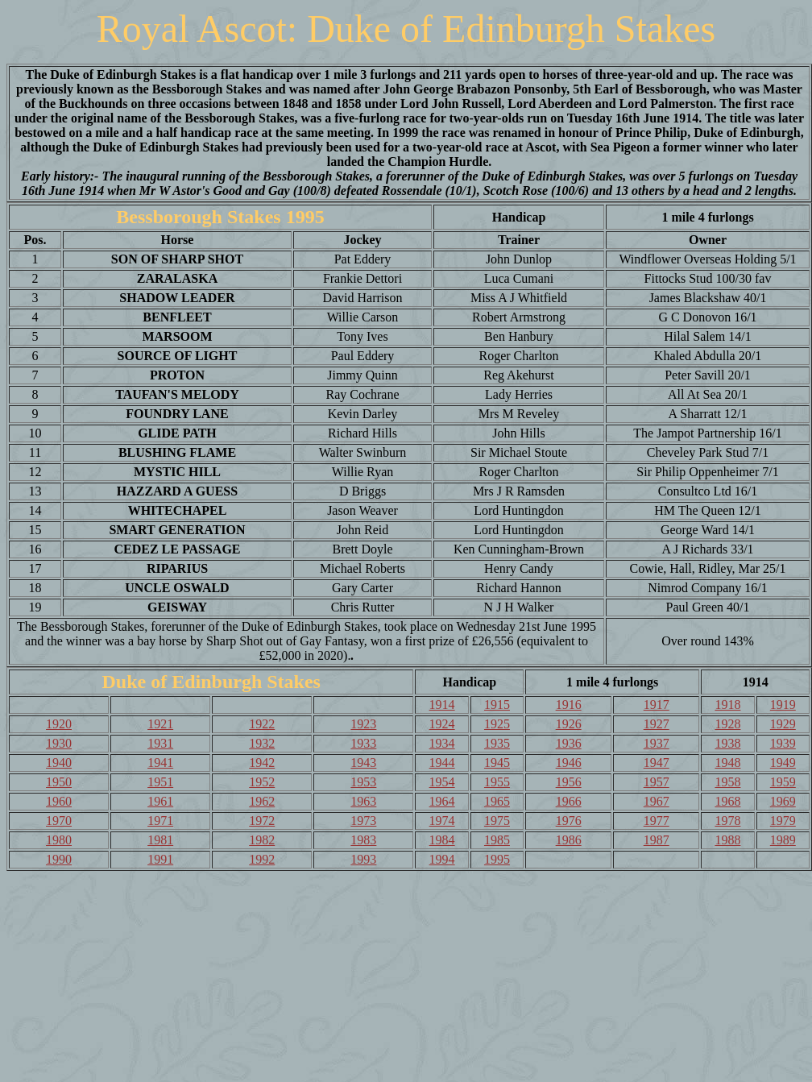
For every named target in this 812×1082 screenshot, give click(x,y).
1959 (783, 782)
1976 (569, 820)
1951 (160, 782)
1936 (569, 743)
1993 (363, 859)
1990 (59, 859)
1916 (569, 704)
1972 (262, 820)
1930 (59, 743)
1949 (783, 762)
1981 (160, 840)
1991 (160, 859)
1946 (569, 762)
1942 (262, 762)
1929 (783, 724)
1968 (727, 801)
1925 (497, 724)
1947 (656, 762)
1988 (727, 840)
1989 (783, 840)
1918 (727, 704)
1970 (59, 820)
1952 (262, 782)
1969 (783, 801)
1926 (569, 724)
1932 (262, 743)
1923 (363, 724)
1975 (497, 820)
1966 (569, 801)
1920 (59, 724)
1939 (783, 743)
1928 (727, 724)
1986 (569, 840)
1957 (656, 782)
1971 (160, 820)
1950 (59, 782)
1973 (363, 820)
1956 (569, 782)
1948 (727, 762)
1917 (656, 704)
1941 (160, 762)
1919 (783, 704)
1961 (160, 801)
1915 (497, 704)
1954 (442, 782)
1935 (497, 743)
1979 (783, 820)
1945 (497, 762)
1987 (656, 840)
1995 (497, 859)
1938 (727, 743)
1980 (59, 840)
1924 (442, 724)
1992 (262, 859)
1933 (363, 743)
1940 (59, 762)
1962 (262, 801)
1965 (497, 801)
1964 (442, 801)
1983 (363, 840)
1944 (442, 762)
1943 (363, 762)
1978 (727, 820)
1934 (442, 743)
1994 (442, 859)
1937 (656, 743)
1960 (59, 801)
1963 (363, 801)
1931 (160, 743)
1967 (656, 801)
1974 (442, 820)
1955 (497, 782)
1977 (656, 820)
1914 (442, 704)
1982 (262, 840)
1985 (497, 840)
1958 (727, 782)
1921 (160, 724)
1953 (363, 782)
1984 (442, 840)
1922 (262, 724)
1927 (656, 724)
